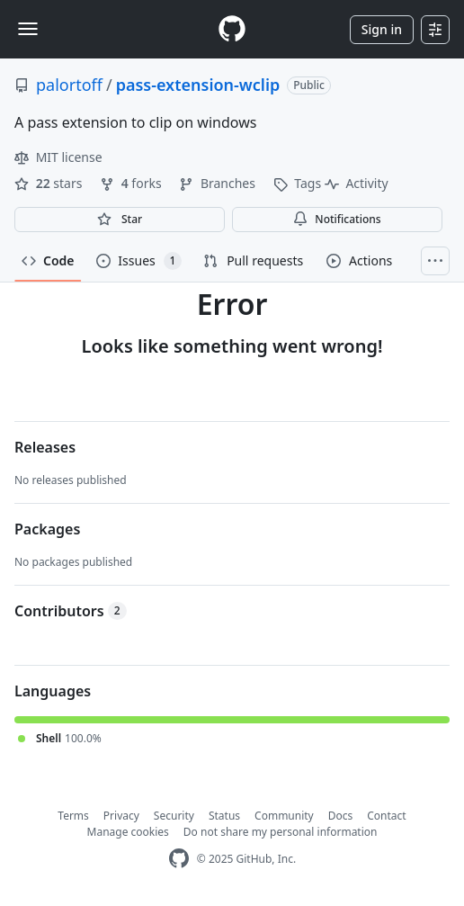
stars (49, 183)
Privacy (121, 815)
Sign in (381, 29)
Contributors (70, 611)
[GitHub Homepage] (179, 859)
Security (174, 815)
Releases (45, 447)
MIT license (58, 157)
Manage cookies (128, 831)
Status (224, 815)
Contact (386, 815)
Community (284, 815)
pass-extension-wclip (198, 84)
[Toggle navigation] (27, 28)
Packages (47, 529)
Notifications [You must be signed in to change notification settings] (336, 219)
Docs (340, 815)
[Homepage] (232, 29)
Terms (73, 815)
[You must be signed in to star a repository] (119, 219)
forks (132, 183)
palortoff (69, 84)
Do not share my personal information (280, 831)
